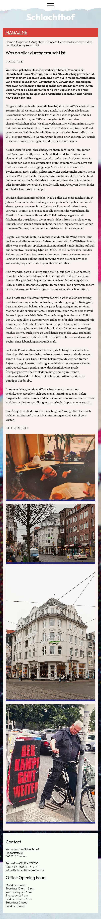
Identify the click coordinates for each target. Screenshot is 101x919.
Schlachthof (50, 17)
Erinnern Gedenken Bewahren (66, 42)
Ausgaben (38, 42)
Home (10, 42)
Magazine (16, 32)
